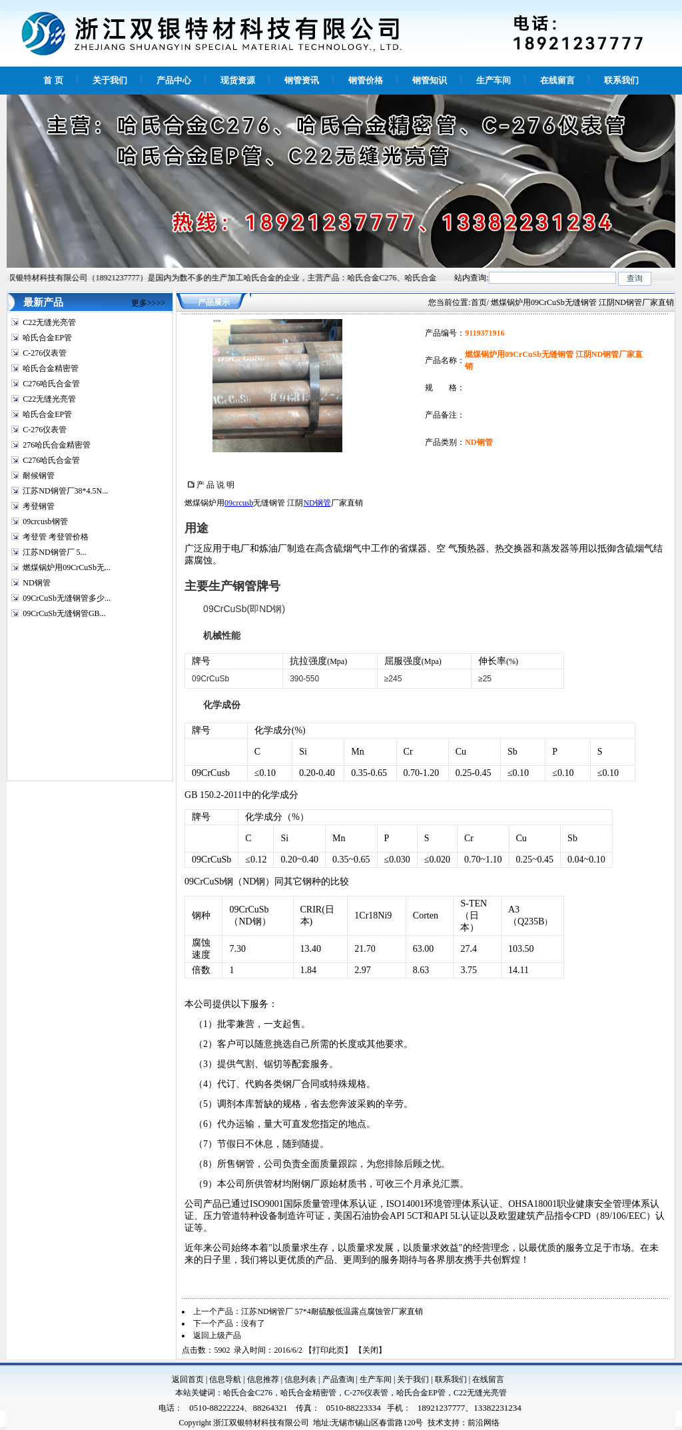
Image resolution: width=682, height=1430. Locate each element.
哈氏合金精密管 (51, 368)
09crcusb (238, 503)
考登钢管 (39, 506)
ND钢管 (36, 582)
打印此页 (328, 1350)
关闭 (370, 1350)
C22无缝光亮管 (49, 322)
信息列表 (300, 1379)
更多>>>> (148, 303)
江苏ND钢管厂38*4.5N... (65, 491)
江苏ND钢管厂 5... (54, 552)
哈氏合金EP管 (47, 337)
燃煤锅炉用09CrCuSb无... (67, 567)
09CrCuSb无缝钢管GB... (64, 613)
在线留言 (488, 1379)
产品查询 (338, 1379)
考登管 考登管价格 (56, 536)
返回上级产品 (217, 1335)
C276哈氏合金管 (51, 383)
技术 (436, 1422)
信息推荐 (263, 1379)
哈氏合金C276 (247, 1392)
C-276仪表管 (45, 353)
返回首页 (188, 1379)
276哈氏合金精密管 (57, 445)
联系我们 (451, 1379)
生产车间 (376, 1379)
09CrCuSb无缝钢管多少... (67, 598)
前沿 (476, 1422)
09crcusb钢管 (45, 521)
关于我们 (413, 1379)
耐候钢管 (39, 475)
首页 (479, 302)
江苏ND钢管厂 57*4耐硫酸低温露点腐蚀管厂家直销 (331, 1311)
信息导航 (225, 1379)
